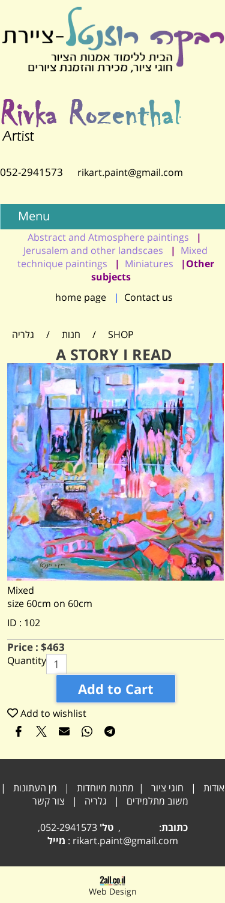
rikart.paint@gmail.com (123, 172)
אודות (213, 787)
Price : (24, 647)
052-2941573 (31, 172)
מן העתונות (35, 787)
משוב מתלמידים (157, 801)
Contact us (148, 297)
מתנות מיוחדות (105, 787)
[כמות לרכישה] (56, 664)
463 (56, 647)
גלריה (96, 801)
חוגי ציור (167, 787)
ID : (15, 622)
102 (32, 622)
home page (80, 297)
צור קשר (48, 801)
